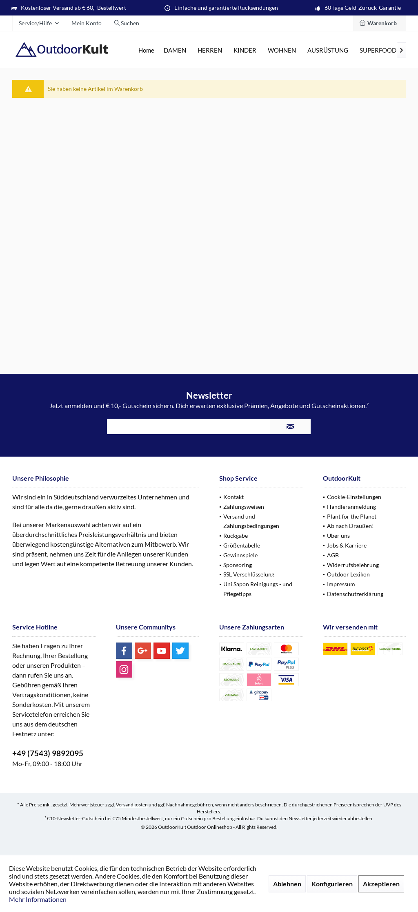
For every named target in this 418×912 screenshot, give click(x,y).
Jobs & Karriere (347, 545)
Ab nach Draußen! (350, 525)
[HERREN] (210, 50)
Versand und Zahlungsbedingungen (251, 521)
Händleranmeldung (351, 506)
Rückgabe (235, 535)
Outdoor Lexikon (348, 574)
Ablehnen (287, 884)
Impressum (341, 584)
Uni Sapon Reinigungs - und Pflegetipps (257, 589)
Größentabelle (241, 545)
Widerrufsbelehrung (353, 564)
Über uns (338, 535)
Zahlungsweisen (243, 506)
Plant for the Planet (351, 516)
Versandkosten (132, 805)
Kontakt (233, 496)
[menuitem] (379, 23)
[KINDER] (245, 50)
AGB (333, 555)
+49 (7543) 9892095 (47, 753)
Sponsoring (237, 564)
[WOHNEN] (282, 50)
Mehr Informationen (38, 899)
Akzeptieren (381, 884)
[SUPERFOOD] (378, 50)
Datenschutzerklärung (355, 593)
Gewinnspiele (240, 555)
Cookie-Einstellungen (354, 496)
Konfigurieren (332, 884)
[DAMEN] (175, 50)
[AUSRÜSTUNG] (328, 50)
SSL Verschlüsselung (248, 574)
